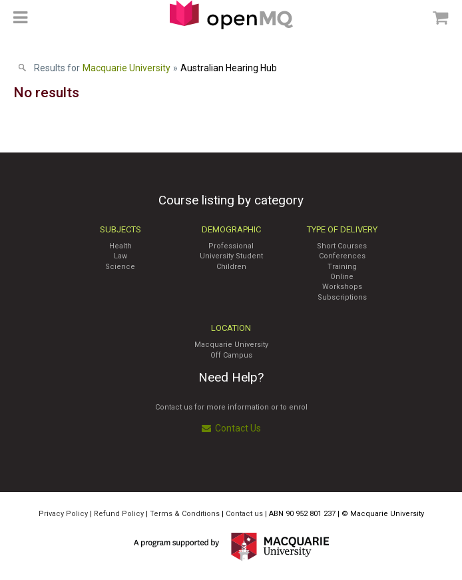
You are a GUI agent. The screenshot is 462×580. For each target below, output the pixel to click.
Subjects (120, 229)
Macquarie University (231, 344)
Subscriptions (342, 297)
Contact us (244, 513)
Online (341, 276)
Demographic (231, 229)
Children (231, 266)
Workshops (342, 286)
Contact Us (231, 428)
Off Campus (231, 355)
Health (120, 246)
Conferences (342, 256)
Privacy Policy (63, 513)
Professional (231, 246)
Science (120, 266)
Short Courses (342, 246)
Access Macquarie (231, 14)
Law (120, 256)
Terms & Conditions (185, 513)
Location (231, 328)
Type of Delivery (342, 229)
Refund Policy (119, 513)
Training (342, 266)
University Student (231, 256)
